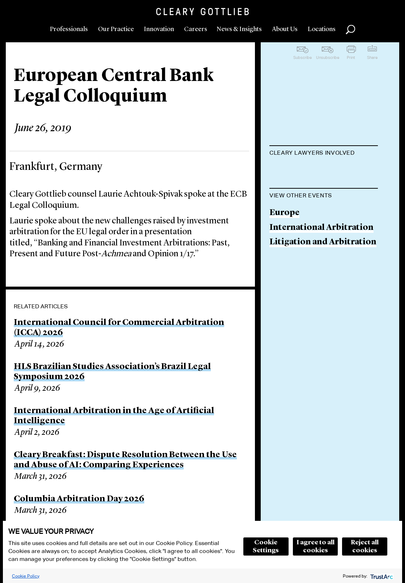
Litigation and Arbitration (322, 278)
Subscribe (302, 57)
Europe (284, 248)
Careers (195, 29)
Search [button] (350, 29)
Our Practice (116, 29)
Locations (322, 29)
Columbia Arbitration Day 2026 (79, 499)
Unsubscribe (327, 57)
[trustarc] (381, 576)
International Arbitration (321, 263)
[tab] (323, 153)
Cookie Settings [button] (266, 546)
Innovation (159, 29)
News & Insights (239, 29)
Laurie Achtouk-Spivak (315, 171)
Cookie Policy (25, 576)
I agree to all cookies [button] (315, 546)
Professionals (69, 29)
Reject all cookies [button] (365, 546)
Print (351, 57)
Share (372, 57)
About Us (285, 29)
